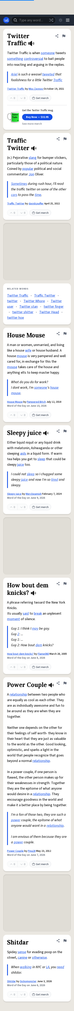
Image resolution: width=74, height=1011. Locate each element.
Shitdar (11, 981)
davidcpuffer (36, 204)
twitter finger (54, 306)
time (38, 194)
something (15, 58)
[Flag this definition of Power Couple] (65, 683)
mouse (22, 356)
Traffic (57, 80)
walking (26, 967)
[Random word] (51, 20)
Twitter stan (28, 306)
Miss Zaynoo (36, 89)
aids (23, 453)
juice (20, 464)
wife (28, 350)
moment (13, 619)
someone (48, 53)
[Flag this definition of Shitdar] (65, 941)
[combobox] (33, 20)
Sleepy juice (14, 494)
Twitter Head (49, 312)
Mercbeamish (33, 494)
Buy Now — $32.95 (37, 117)
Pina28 (32, 851)
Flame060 (43, 654)
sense (22, 952)
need (60, 967)
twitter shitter (22, 312)
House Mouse (15, 402)
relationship (18, 694)
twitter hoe (15, 317)
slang (33, 157)
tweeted (48, 74)
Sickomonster (28, 981)
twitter (12, 301)
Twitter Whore (34, 301)
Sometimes (19, 183)
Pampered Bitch (36, 402)
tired (54, 479)
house (54, 387)
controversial (33, 58)
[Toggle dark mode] (60, 20)
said (26, 613)
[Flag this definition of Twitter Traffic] (64, 36)
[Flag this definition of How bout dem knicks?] (65, 583)
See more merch (32, 124)
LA (47, 967)
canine (22, 957)
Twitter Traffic (15, 89)
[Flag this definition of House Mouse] (65, 333)
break (38, 613)
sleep (41, 459)
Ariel (14, 74)
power (15, 820)
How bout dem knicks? (20, 654)
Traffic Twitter (15, 204)
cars (14, 194)
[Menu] (68, 20)
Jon (31, 174)
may (35, 628)
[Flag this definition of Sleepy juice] (65, 431)
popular (27, 168)
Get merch (40, 98)
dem (39, 645)
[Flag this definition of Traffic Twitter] (65, 139)
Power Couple (15, 851)
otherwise (39, 957)
